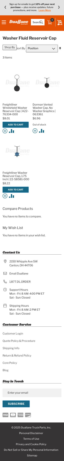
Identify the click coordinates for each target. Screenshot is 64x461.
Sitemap (32, 455)
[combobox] (38, 22)
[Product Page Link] (17, 100)
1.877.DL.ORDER (20, 281)
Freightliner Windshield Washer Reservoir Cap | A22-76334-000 (16, 109)
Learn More (45, 10)
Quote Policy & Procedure (19, 341)
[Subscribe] (16, 403)
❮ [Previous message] (5, 7)
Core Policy (10, 363)
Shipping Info (11, 348)
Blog (6, 370)
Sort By (20, 48)
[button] (6, 131)
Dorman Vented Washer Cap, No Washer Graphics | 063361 (44, 109)
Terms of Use (31, 438)
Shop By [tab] (9, 47)
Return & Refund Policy (17, 355)
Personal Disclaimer (31, 433)
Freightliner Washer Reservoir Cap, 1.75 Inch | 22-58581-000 (16, 176)
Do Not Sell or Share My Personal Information (31, 449)
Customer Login (13, 333)
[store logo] (18, 22)
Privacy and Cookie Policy (31, 444)
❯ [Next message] (59, 7)
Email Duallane (18, 273)
